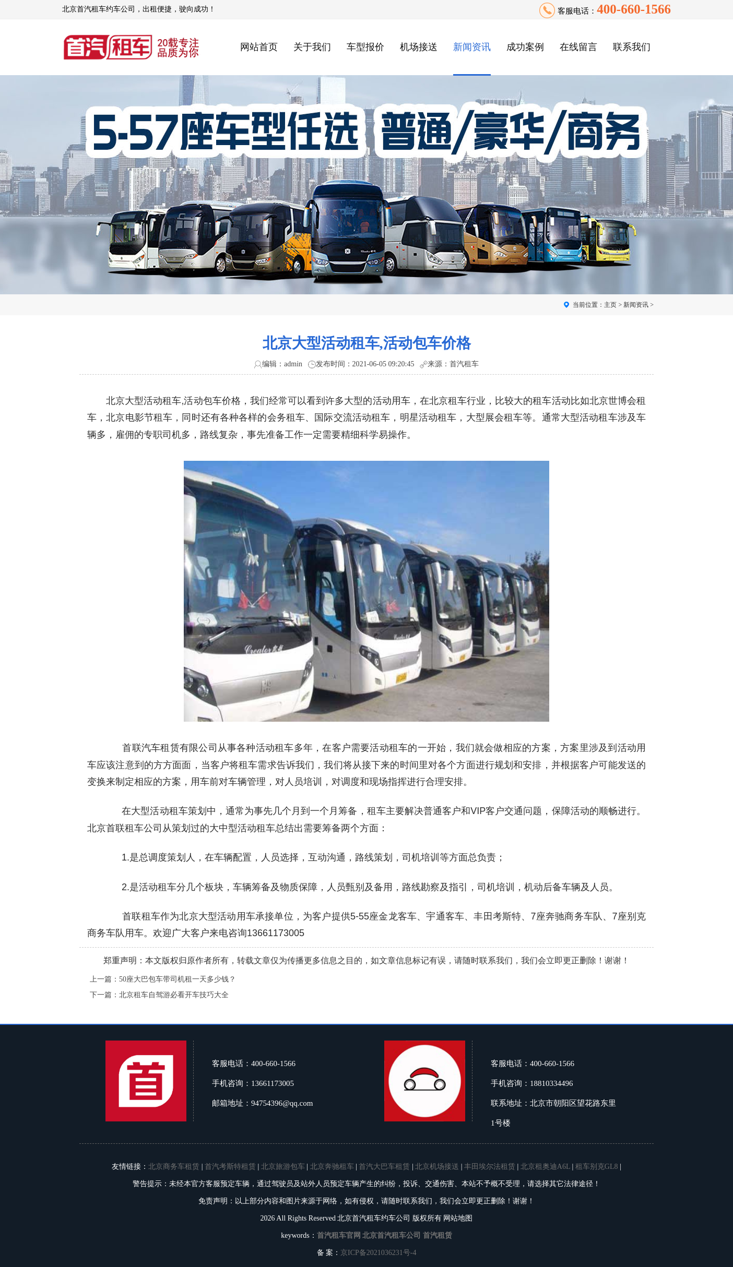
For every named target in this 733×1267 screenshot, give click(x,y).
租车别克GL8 (596, 1166)
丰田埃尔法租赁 (489, 1166)
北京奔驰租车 (332, 1166)
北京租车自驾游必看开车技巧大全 (174, 995)
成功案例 (525, 47)
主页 (610, 304)
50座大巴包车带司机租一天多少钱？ (177, 979)
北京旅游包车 (283, 1166)
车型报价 (365, 47)
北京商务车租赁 (173, 1166)
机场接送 (419, 47)
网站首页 (259, 47)
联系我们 (632, 47)
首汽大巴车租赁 (384, 1166)
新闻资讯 (472, 47)
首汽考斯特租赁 (230, 1166)
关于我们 (312, 47)
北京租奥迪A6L (545, 1166)
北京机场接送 (437, 1166)
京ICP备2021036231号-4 (378, 1253)
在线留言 (578, 47)
